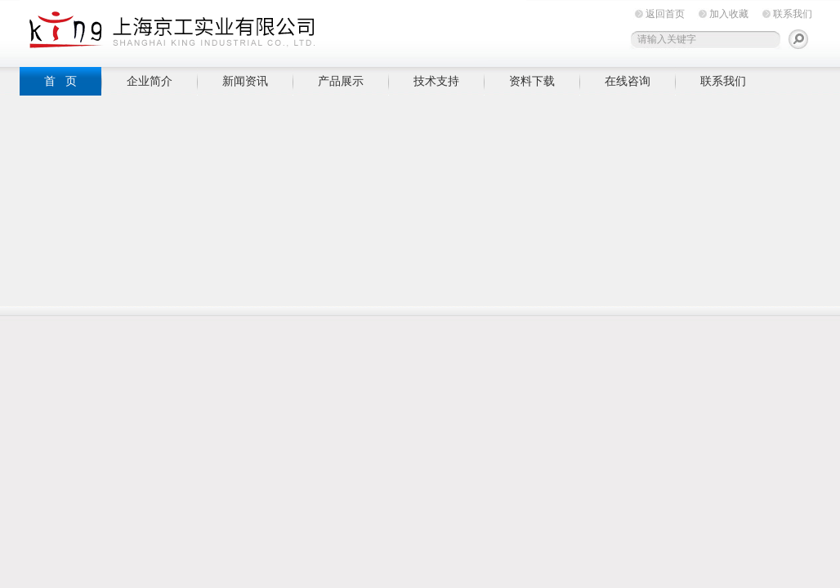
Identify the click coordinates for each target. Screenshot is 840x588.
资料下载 (532, 80)
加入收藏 (728, 14)
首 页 (60, 80)
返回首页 (665, 14)
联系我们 (792, 14)
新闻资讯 (245, 80)
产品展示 (341, 80)
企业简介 (149, 80)
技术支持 (436, 80)
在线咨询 (627, 80)
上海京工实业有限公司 (273, 30)
